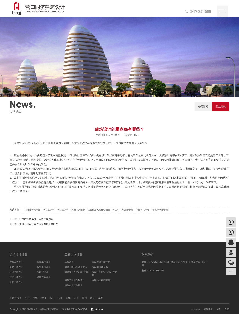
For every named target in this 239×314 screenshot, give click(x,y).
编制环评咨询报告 (101, 280)
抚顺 (60, 297)
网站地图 (208, 309)
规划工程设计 (43, 262)
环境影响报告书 (160, 209)
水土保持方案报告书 (123, 209)
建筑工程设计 (16, 262)
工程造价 (69, 262)
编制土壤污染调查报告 (76, 267)
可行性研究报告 (32, 209)
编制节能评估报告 (74, 280)
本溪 (68, 297)
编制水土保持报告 (74, 285)
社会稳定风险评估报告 (99, 209)
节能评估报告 (142, 209)
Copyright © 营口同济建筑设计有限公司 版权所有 (34, 309)
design (97, 309)
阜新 (100, 297)
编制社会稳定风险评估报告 (104, 273)
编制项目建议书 (100, 267)
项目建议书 (48, 209)
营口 (92, 297)
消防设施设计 (43, 277)
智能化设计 (42, 272)
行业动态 (221, 106)
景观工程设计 (16, 282)
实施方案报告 (78, 209)
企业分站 (195, 309)
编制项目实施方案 (101, 262)
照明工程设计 (16, 277)
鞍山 (52, 297)
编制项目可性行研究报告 (77, 272)
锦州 (84, 297)
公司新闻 (203, 106)
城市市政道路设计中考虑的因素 (36, 219)
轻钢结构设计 (16, 272)
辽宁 (27, 297)
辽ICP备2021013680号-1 (74, 309)
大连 (43, 297)
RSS (227, 309)
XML (218, 309)
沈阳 (35, 297)
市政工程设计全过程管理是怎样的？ (38, 224)
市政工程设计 (16, 267)
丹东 (76, 297)
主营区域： (16, 297)
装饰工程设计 (43, 267)
